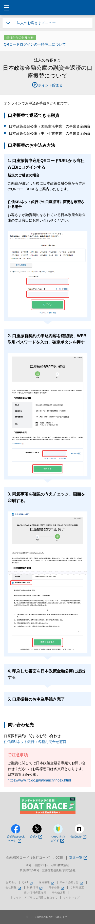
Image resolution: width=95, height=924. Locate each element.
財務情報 (35, 887)
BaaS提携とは (72, 882)
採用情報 (47, 882)
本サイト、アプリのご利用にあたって (34, 897)
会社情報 (14, 887)
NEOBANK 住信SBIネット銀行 (47, 7)
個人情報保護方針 (35, 892)
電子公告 (57, 887)
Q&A (27, 882)
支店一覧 (78, 858)
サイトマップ (71, 897)
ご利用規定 (77, 887)
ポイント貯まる (50, 85)
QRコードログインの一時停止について (35, 44)
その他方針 (59, 892)
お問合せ (11, 882)
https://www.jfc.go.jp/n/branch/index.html (39, 780)
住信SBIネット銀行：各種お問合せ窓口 (35, 742)
